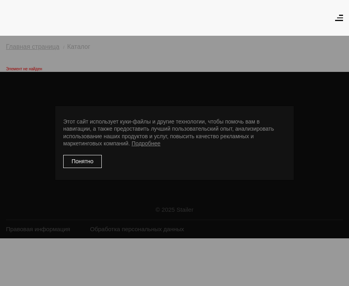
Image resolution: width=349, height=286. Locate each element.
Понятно (82, 161)
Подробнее (146, 143)
